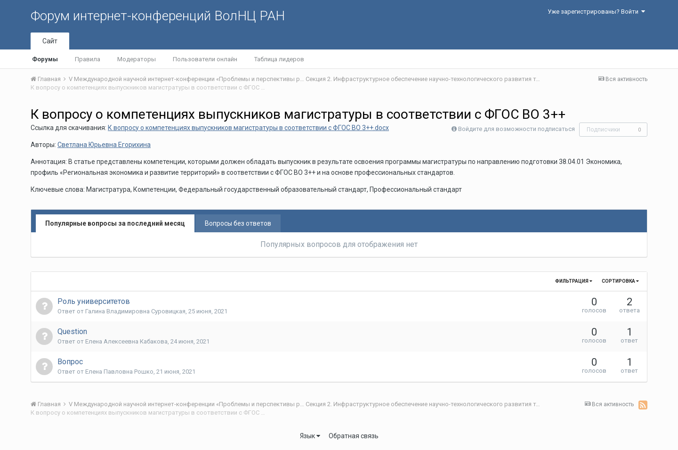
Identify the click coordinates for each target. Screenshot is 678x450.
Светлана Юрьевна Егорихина (104, 144)
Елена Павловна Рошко (119, 371)
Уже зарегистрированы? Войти (596, 11)
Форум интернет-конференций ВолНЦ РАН (158, 16)
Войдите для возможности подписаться (516, 128)
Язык (310, 436)
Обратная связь (354, 436)
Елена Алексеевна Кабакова (126, 341)
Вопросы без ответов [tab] (238, 223)
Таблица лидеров (279, 59)
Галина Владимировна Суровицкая (135, 311)
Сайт (49, 41)
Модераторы (136, 59)
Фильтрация (573, 281)
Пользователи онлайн (205, 59)
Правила (87, 59)
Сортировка (620, 281)
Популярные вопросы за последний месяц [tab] (115, 223)
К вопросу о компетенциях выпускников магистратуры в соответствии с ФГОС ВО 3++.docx (248, 127)
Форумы (45, 59)
